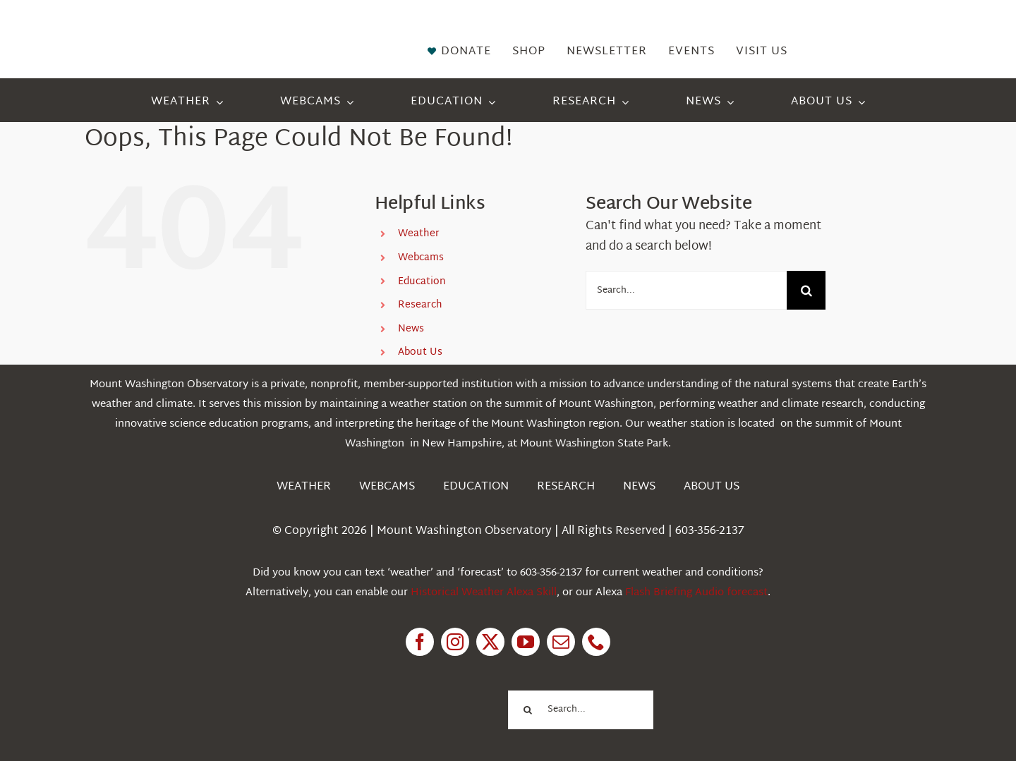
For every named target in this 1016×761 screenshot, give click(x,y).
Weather (419, 234)
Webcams (421, 258)
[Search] (806, 290)
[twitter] (490, 642)
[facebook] (420, 642)
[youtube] (526, 642)
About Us (420, 352)
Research (420, 305)
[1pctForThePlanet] (423, 689)
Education (422, 282)
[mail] (561, 642)
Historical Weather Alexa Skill (484, 592)
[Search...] (686, 290)
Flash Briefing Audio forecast (696, 592)
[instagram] (455, 642)
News (411, 329)
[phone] (596, 642)
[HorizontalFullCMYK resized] (190, 27)
